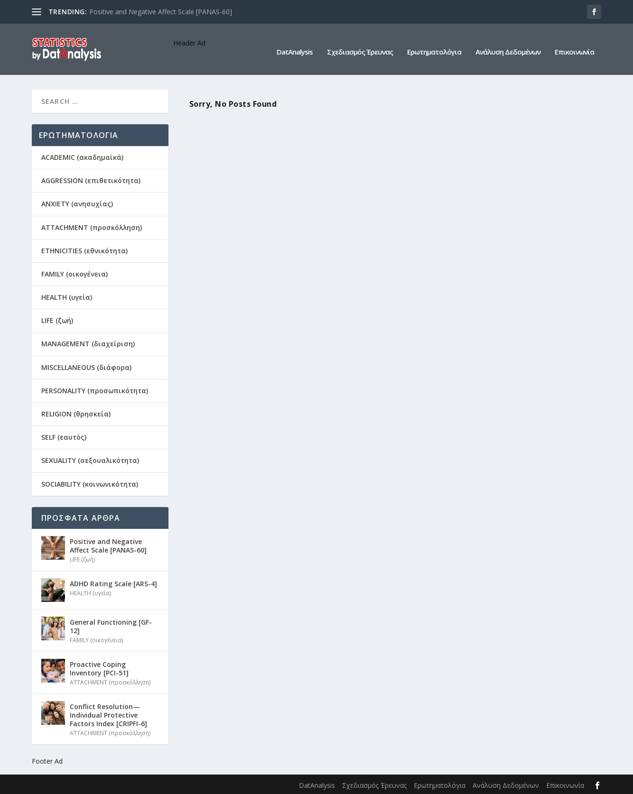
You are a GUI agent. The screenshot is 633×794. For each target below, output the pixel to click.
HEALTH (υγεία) (66, 296)
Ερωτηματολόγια (434, 47)
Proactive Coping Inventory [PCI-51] (99, 667)
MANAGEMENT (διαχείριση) (88, 342)
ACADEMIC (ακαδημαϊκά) (82, 156)
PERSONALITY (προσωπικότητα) (94, 389)
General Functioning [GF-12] (111, 625)
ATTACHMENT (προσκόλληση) (91, 226)
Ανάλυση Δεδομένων (507, 47)
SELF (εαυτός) (63, 436)
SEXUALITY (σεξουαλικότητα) (90, 459)
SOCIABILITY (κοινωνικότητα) (89, 483)
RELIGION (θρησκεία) (76, 412)
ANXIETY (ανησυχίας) (77, 202)
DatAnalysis (295, 47)
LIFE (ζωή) (57, 319)
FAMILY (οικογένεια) (74, 272)
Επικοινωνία (574, 47)
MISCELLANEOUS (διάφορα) (86, 366)
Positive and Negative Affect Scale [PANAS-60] (160, 11)
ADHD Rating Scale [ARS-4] (113, 582)
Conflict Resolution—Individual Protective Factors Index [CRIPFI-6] (108, 714)
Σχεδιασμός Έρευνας (360, 47)
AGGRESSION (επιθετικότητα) (90, 179)
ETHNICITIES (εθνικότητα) (84, 249)
